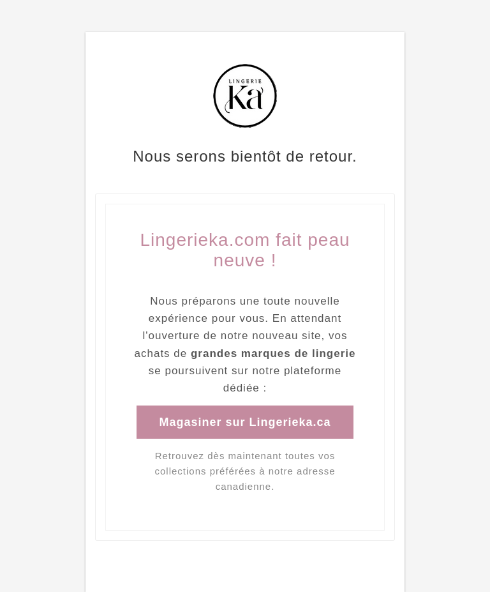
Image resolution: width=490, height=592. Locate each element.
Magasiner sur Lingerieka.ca (244, 422)
